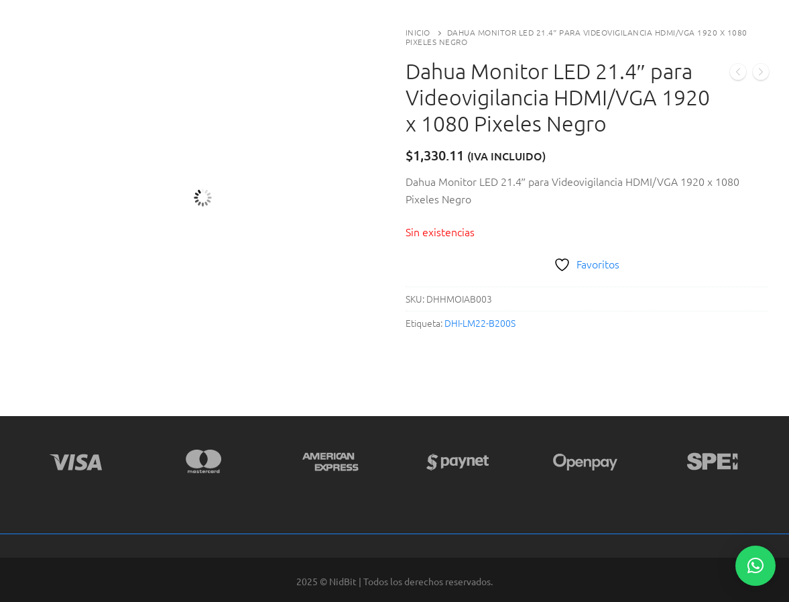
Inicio (418, 32)
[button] (755, 566)
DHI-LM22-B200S (479, 323)
